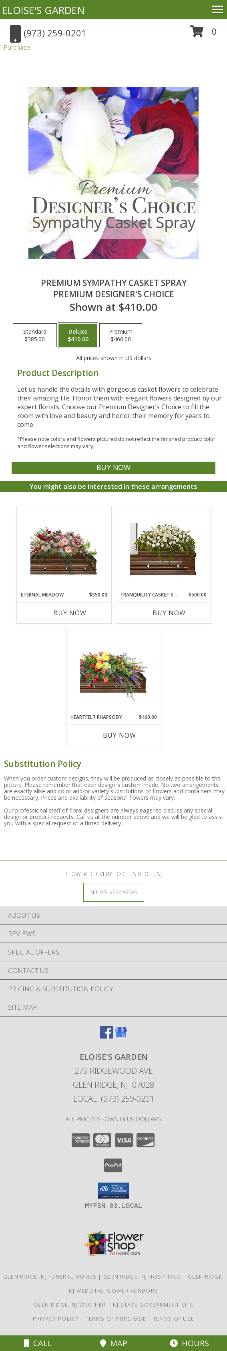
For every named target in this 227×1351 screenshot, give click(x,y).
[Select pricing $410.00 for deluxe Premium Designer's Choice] (78, 335)
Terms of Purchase (116, 1318)
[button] (203, 34)
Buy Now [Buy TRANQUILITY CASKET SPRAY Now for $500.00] (169, 612)
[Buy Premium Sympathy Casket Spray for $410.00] (113, 468)
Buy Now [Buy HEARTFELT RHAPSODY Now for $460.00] (119, 735)
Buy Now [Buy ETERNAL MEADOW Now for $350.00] (69, 612)
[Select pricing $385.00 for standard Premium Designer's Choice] (34, 335)
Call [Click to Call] (38, 1343)
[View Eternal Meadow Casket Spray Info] (63, 549)
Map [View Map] (113, 1343)
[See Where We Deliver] (113, 892)
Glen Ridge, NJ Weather (70, 1304)
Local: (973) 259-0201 (113, 1098)
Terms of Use (174, 1318)
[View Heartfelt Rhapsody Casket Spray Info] (113, 671)
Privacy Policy (56, 1318)
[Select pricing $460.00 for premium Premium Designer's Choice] (121, 335)
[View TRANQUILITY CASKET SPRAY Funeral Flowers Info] (163, 549)
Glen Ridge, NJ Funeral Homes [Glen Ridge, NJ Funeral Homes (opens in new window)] (49, 1276)
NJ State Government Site (153, 1304)
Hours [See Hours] (189, 1343)
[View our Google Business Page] (121, 1036)
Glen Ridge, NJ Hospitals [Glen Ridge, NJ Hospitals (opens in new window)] (142, 1276)
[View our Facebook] (106, 1036)
